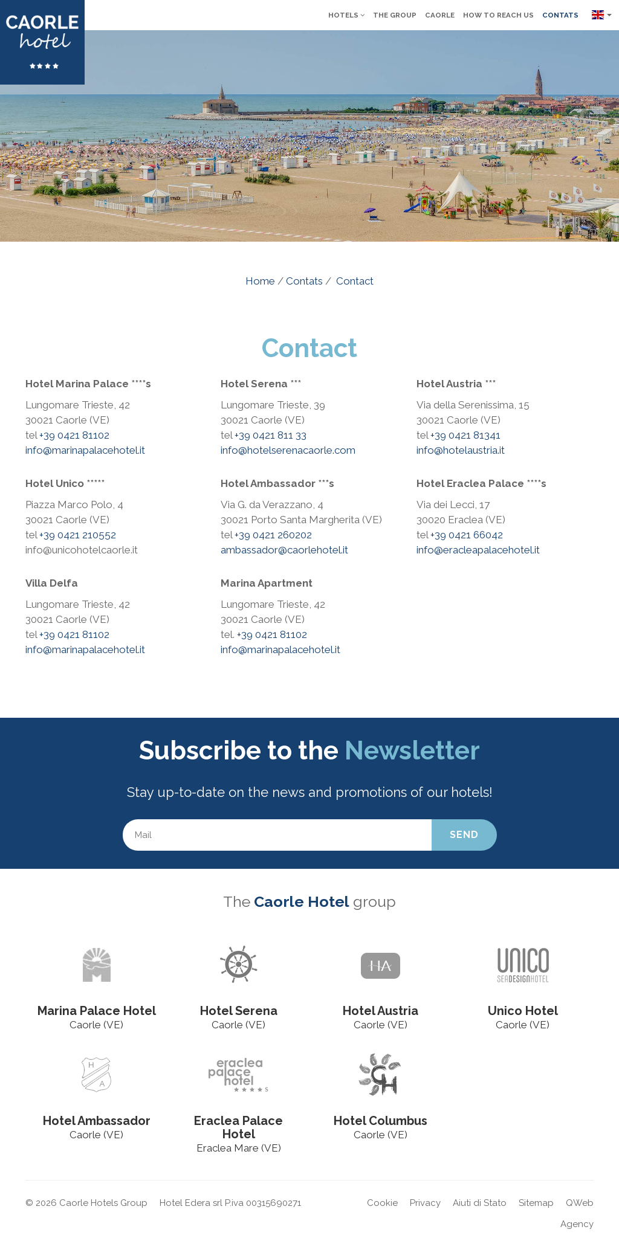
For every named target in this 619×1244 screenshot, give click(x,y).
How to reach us (498, 15)
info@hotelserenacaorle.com (288, 450)
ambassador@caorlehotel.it (284, 550)
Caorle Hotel (301, 901)
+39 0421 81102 (74, 435)
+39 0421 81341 (465, 435)
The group (394, 15)
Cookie (382, 1202)
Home (260, 281)
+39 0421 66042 (466, 535)
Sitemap (536, 1202)
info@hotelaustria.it (460, 450)
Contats (560, 15)
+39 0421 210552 (77, 535)
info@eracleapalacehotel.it (478, 550)
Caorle (440, 15)
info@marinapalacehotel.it (85, 450)
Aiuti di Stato (480, 1202)
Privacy (425, 1202)
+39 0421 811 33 (270, 435)
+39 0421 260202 (273, 535)
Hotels (346, 15)
